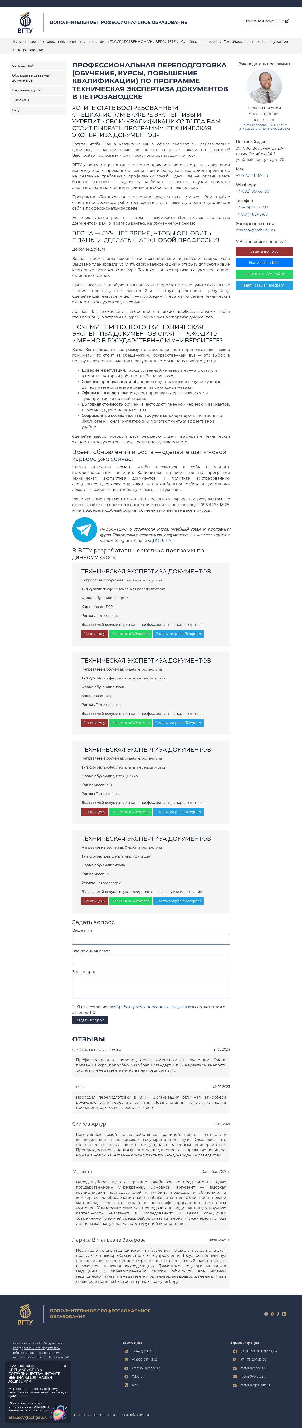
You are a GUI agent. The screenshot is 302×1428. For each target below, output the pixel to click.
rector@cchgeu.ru (254, 1368)
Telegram (138, 1376)
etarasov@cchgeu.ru (255, 230)
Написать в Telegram (264, 285)
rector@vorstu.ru (253, 1376)
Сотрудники (22, 65)
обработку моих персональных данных (152, 1007)
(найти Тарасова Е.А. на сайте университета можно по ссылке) (264, 126)
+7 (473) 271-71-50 (252, 207)
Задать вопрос (264, 251)
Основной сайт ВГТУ (266, 21)
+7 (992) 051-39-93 (252, 191)
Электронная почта (91, 951)
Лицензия (20, 100)
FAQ (15, 110)
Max (135, 1385)
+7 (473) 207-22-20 (253, 1359)
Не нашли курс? (26, 90)
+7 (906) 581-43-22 (145, 1359)
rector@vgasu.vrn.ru (255, 1385)
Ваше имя (82, 930)
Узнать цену (94, 634)
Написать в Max (264, 262)
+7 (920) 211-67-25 (252, 175)
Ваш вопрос (84, 972)
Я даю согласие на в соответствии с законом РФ (148, 1010)
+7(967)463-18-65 (252, 214)
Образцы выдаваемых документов (31, 77)
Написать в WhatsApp (264, 274)
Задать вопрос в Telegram (178, 634)
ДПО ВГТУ (160, 540)
